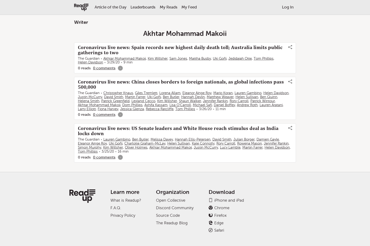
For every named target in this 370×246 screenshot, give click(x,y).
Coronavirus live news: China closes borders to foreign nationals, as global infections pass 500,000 (181, 84)
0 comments (104, 68)
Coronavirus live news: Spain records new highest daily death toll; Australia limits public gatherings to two (180, 50)
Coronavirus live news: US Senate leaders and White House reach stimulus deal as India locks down (178, 130)
